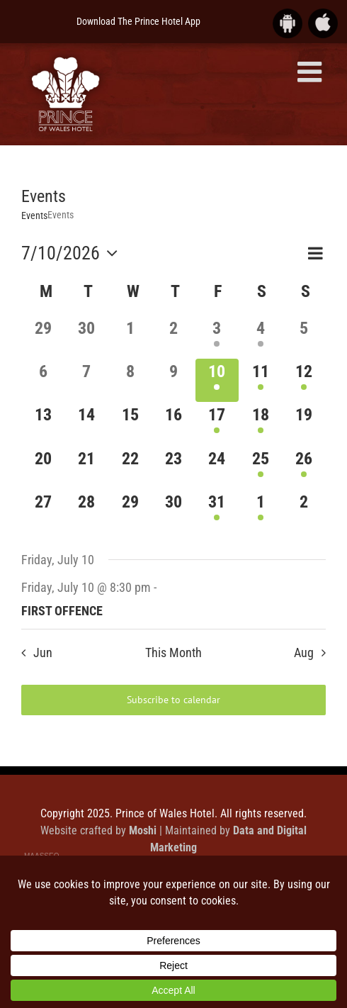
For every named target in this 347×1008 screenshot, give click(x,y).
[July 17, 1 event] (217, 423)
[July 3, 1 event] (217, 337)
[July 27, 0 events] (42, 510)
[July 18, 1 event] (260, 423)
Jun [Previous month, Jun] (42, 653)
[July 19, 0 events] (304, 423)
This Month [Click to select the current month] (173, 653)
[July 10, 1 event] (217, 380)
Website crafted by (99, 830)
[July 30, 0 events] (173, 510)
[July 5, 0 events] (304, 337)
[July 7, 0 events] (86, 380)
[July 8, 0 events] (130, 380)
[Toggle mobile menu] (311, 71)
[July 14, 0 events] (86, 423)
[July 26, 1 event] (304, 467)
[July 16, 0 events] (173, 423)
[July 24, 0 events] (217, 467)
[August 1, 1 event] (260, 510)
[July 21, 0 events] (86, 467)
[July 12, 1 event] (304, 380)
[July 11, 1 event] (260, 380)
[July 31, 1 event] (217, 510)
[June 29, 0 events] (42, 337)
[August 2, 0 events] (304, 510)
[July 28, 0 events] (86, 510)
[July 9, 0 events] (173, 380)
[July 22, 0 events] (130, 467)
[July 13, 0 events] (42, 423)
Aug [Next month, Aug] (304, 653)
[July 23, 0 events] (173, 467)
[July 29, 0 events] (130, 510)
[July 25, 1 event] (260, 467)
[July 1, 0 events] (130, 337)
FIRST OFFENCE (62, 610)
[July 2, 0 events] (173, 337)
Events (34, 215)
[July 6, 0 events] (42, 380)
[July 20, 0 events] (42, 467)
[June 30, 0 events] (86, 337)
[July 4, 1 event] (260, 337)
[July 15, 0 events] (130, 423)
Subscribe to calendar (173, 700)
